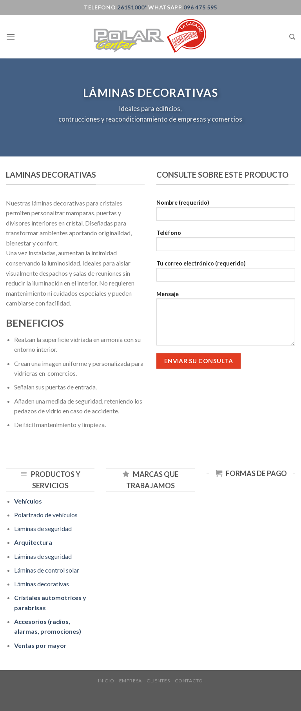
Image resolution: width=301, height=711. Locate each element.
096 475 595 (200, 7)
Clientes (158, 681)
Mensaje (225, 321)
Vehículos (28, 501)
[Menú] (10, 36)
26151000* (131, 7)
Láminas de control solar (46, 570)
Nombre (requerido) (225, 212)
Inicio (106, 681)
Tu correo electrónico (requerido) (225, 273)
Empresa (130, 681)
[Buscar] (292, 36)
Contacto (189, 681)
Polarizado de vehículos (46, 514)
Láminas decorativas (41, 583)
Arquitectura (33, 542)
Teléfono (225, 242)
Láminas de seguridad (43, 528)
